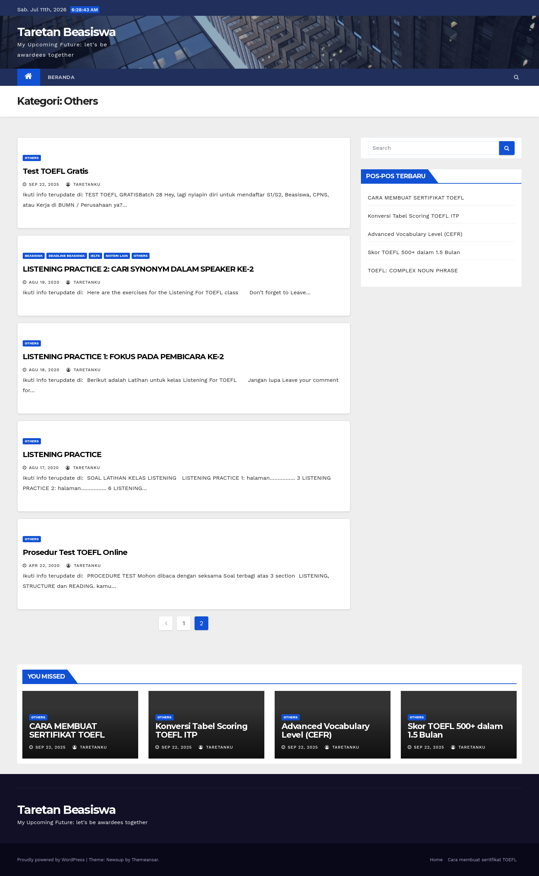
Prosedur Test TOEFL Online (75, 552)
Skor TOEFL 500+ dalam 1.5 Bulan (414, 252)
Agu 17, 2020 (44, 467)
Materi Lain (117, 256)
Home (436, 859)
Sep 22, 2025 (44, 184)
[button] (516, 77)
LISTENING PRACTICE (62, 454)
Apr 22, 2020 (44, 565)
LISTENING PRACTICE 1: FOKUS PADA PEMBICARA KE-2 (123, 356)
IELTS (95, 256)
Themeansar (145, 859)
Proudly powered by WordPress (51, 859)
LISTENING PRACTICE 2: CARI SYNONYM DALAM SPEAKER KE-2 (138, 269)
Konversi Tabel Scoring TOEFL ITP (413, 216)
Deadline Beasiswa (66, 256)
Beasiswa (34, 256)
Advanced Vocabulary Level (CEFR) (415, 234)
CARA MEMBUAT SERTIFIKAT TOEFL (416, 197)
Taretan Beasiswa (66, 32)
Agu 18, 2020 (44, 369)
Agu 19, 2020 (44, 282)
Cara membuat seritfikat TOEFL (482, 859)
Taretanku (83, 184)
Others (32, 158)
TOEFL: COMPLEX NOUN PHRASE (413, 270)
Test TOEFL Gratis (55, 171)
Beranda (61, 77)
